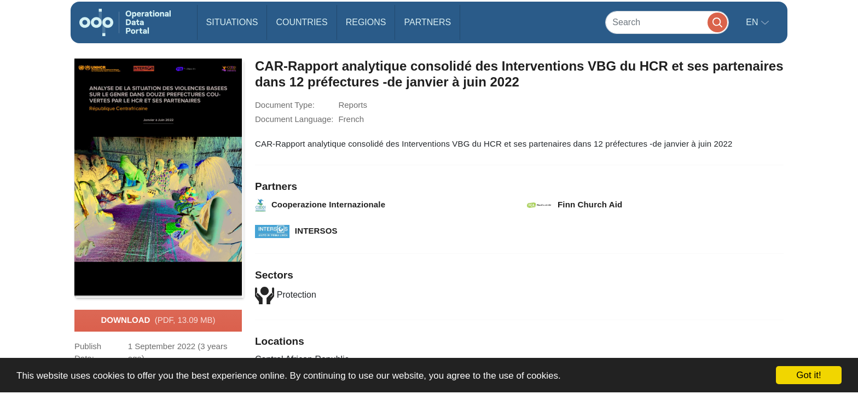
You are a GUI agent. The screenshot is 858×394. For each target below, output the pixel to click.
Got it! (808, 375)
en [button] (753, 22)
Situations (232, 22)
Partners (427, 22)
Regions (366, 22)
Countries (301, 22)
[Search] (667, 22)
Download (158, 321)
